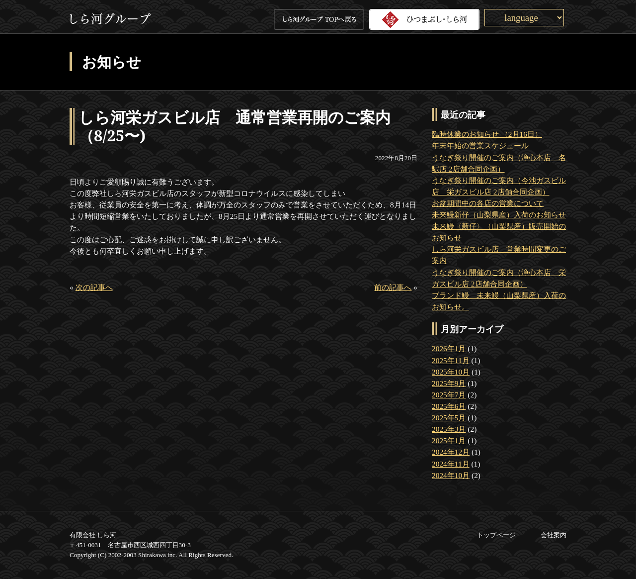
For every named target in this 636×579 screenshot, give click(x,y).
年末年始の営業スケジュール (480, 145)
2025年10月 (451, 372)
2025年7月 (449, 394)
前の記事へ (392, 287)
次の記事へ (94, 287)
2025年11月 (451, 360)
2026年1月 (449, 348)
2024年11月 (451, 464)
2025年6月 (449, 406)
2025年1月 (449, 440)
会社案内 (553, 535)
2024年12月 (451, 452)
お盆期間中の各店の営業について (488, 203)
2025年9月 (449, 383)
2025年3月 (449, 429)
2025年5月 (449, 417)
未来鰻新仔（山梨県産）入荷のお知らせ (499, 214)
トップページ (496, 535)
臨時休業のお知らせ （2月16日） (487, 134)
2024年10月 (451, 475)
